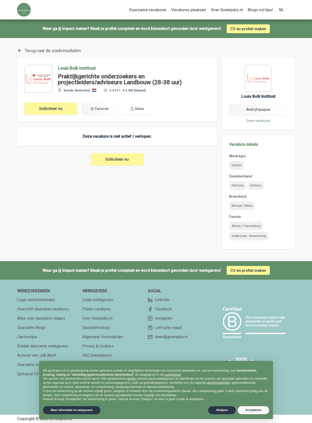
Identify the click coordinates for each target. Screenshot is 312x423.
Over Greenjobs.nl (97, 318)
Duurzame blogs (96, 327)
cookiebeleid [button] (173, 374)
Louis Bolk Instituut (77, 68)
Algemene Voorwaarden (102, 336)
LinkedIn (159, 299)
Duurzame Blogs (31, 327)
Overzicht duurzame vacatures (43, 309)
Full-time (255, 185)
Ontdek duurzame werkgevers (42, 346)
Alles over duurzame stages (41, 318)
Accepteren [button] (253, 410)
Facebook (160, 309)
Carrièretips (27, 336)
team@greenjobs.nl (168, 336)
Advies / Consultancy (246, 226)
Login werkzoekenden (36, 299)
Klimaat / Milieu (242, 205)
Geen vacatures (258, 121)
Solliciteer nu (50, 108)
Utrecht (237, 165)
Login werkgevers (97, 299)
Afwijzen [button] (222, 410)
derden (131, 378)
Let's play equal (165, 327)
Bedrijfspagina (258, 109)
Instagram (160, 318)
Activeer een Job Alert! (36, 355)
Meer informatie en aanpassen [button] (72, 410)
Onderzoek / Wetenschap (249, 236)
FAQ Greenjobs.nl (96, 355)
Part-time (238, 185)
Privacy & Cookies (98, 346)
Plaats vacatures (96, 309)
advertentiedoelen (218, 382)
